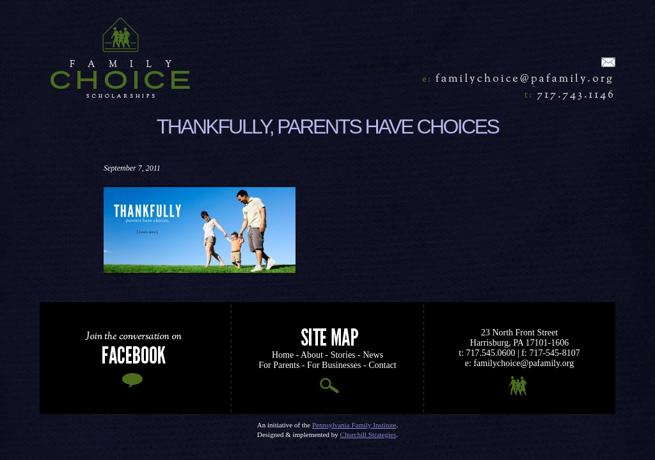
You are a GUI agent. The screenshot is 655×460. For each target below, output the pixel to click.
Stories (343, 355)
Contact (382, 365)
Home (123, 57)
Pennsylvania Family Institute (354, 425)
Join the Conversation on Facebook (136, 358)
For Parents (278, 365)
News (373, 355)
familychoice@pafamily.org (513, 78)
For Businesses (334, 365)
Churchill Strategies (368, 434)
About (312, 355)
